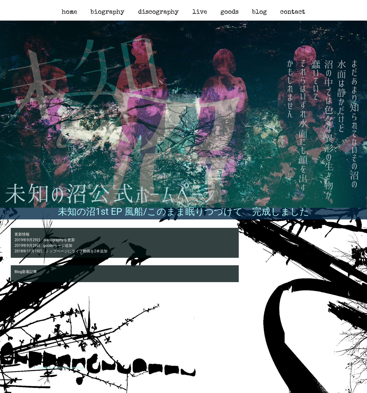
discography (158, 12)
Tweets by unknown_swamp (60, 367)
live (199, 12)
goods (229, 12)
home (69, 12)
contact (292, 12)
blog (259, 12)
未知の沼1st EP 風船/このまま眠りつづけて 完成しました (183, 211)
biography (108, 12)
